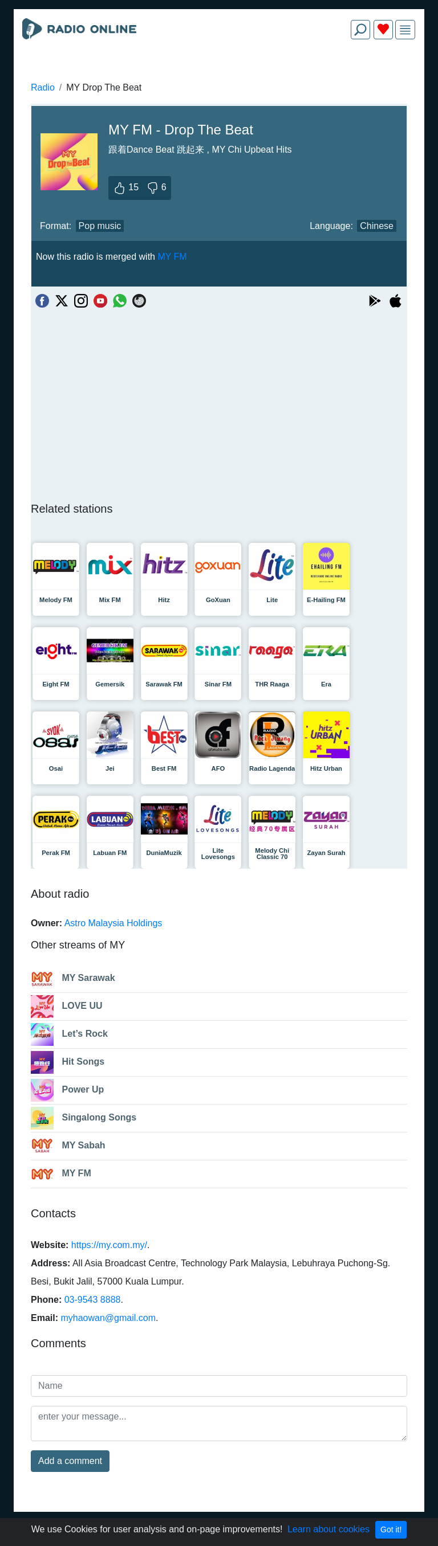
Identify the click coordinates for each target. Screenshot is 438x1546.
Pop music (100, 226)
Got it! (391, 1529)
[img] (405, 30)
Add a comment (70, 1461)
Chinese (377, 226)
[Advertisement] (219, 75)
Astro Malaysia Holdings (113, 923)
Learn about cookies (328, 1529)
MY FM (171, 256)
